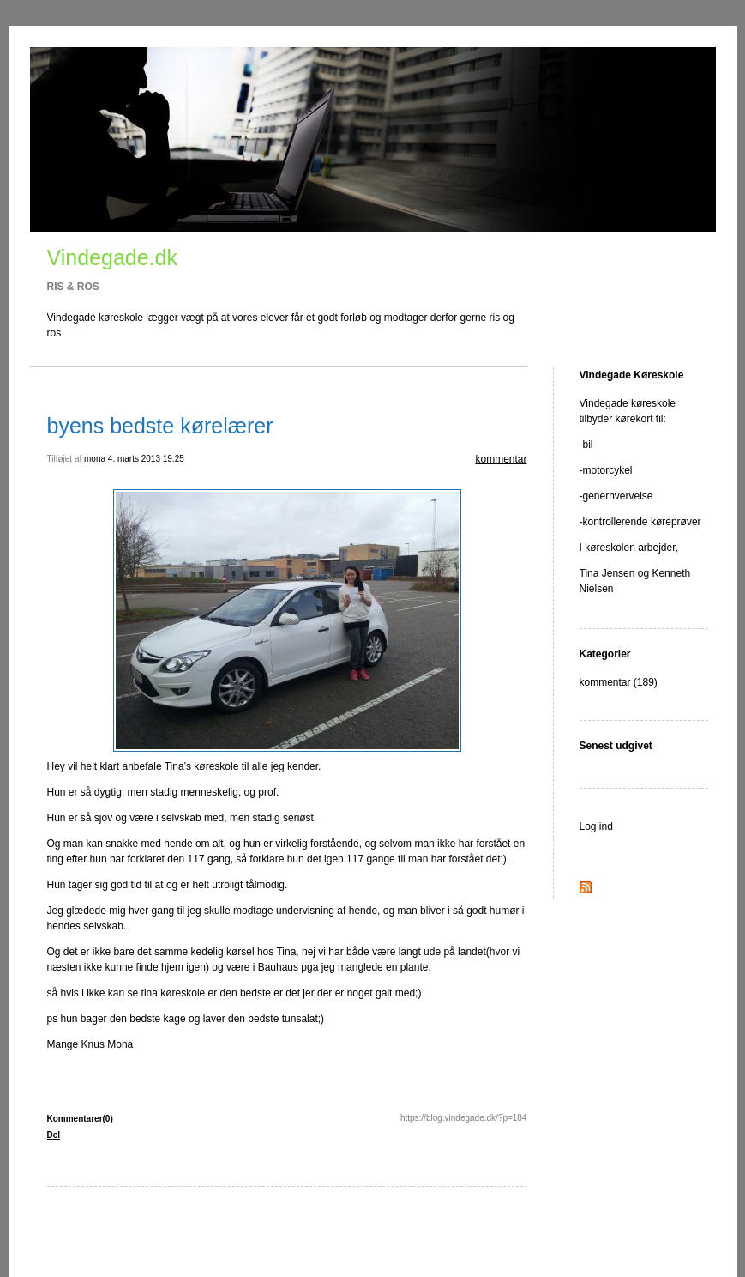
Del (54, 1135)
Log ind (596, 826)
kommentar (500, 459)
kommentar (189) (619, 682)
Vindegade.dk (112, 257)
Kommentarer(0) (80, 1118)
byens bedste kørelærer (160, 426)
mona (94, 458)
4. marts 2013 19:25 (146, 458)
